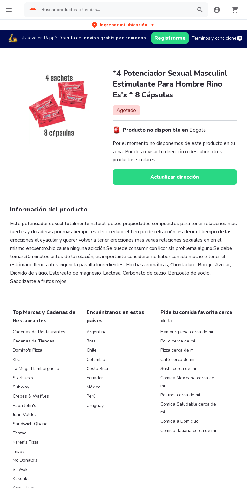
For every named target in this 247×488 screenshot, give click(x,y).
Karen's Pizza (26, 442)
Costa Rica (97, 369)
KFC (16, 359)
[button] (123, 25)
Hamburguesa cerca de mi (186, 332)
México (94, 387)
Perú (91, 396)
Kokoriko (21, 479)
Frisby (18, 451)
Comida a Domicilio (179, 421)
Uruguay (95, 405)
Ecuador (95, 378)
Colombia (96, 359)
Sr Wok (20, 469)
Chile (92, 350)
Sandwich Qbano (30, 424)
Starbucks (23, 378)
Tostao (20, 433)
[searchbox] (115, 9)
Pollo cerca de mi (177, 341)
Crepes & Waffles (31, 396)
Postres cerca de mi (180, 395)
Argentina (97, 332)
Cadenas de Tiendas (33, 341)
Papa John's (24, 405)
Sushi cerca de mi (178, 369)
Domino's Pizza (27, 350)
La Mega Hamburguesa (36, 369)
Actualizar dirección (174, 176)
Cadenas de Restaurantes (39, 332)
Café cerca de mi (177, 359)
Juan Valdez (24, 415)
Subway (21, 387)
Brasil (92, 341)
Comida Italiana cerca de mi (188, 430)
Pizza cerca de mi (177, 350)
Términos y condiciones (215, 38)
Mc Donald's (25, 460)
